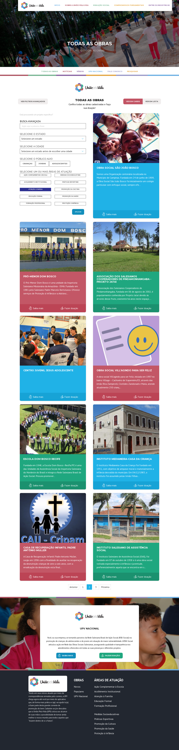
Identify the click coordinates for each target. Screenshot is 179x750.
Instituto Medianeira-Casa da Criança (124, 459)
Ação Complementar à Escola (109, 686)
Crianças (27, 164)
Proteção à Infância (104, 733)
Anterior (74, 587)
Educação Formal (103, 701)
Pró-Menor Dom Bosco (39, 276)
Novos (77, 686)
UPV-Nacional (81, 696)
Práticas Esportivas (103, 718)
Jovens (42, 164)
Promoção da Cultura (105, 723)
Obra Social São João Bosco (118, 167)
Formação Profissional (105, 705)
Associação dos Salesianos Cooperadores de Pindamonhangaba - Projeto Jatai (124, 279)
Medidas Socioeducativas (106, 714)
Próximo (105, 587)
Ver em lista (151, 101)
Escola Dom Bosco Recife (41, 459)
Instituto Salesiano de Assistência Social (122, 549)
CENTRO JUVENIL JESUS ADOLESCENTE (48, 370)
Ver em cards (133, 101)
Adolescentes (59, 164)
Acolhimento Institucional (107, 691)
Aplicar (78, 212)
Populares (79, 691)
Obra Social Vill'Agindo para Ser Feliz (124, 370)
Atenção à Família (103, 696)
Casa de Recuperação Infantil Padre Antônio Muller (49, 549)
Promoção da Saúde (104, 728)
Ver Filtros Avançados (33, 101)
